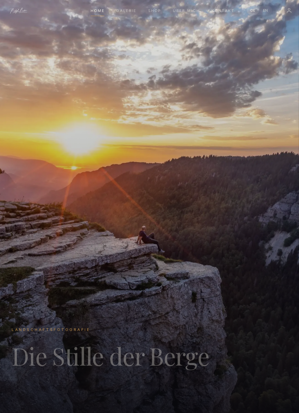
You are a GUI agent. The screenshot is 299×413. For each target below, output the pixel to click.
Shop (154, 10)
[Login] (289, 10)
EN (265, 10)
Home (97, 10)
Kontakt (223, 10)
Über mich (186, 10)
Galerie (126, 10)
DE (253, 10)
